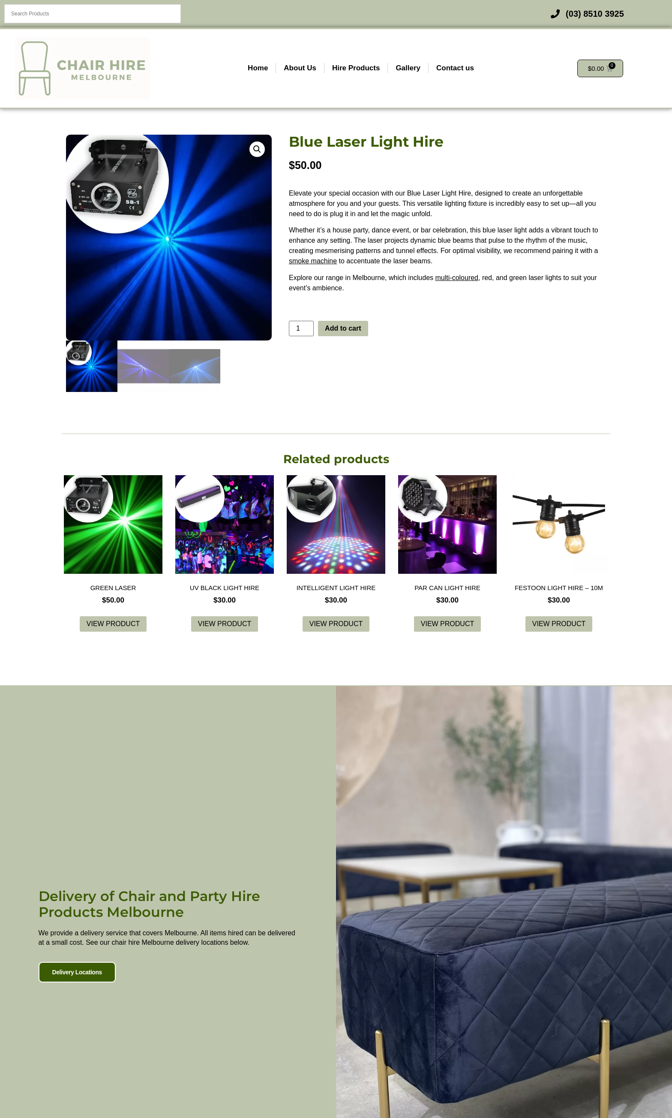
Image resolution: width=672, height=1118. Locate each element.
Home (258, 68)
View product (113, 623)
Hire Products (356, 68)
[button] (257, 149)
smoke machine (313, 261)
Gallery (408, 68)
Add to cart (343, 328)
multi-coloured (456, 277)
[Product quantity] (301, 328)
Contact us (455, 68)
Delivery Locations (72, 991)
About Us (300, 68)
